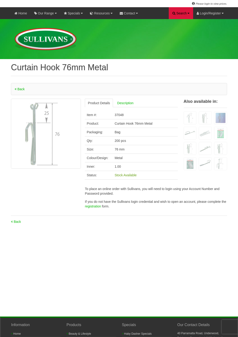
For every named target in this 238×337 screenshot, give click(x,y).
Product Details (99, 103)
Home (20, 13)
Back (20, 89)
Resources (101, 13)
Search (180, 13)
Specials (73, 13)
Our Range (45, 13)
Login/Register (210, 13)
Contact (129, 13)
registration (93, 206)
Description (125, 103)
